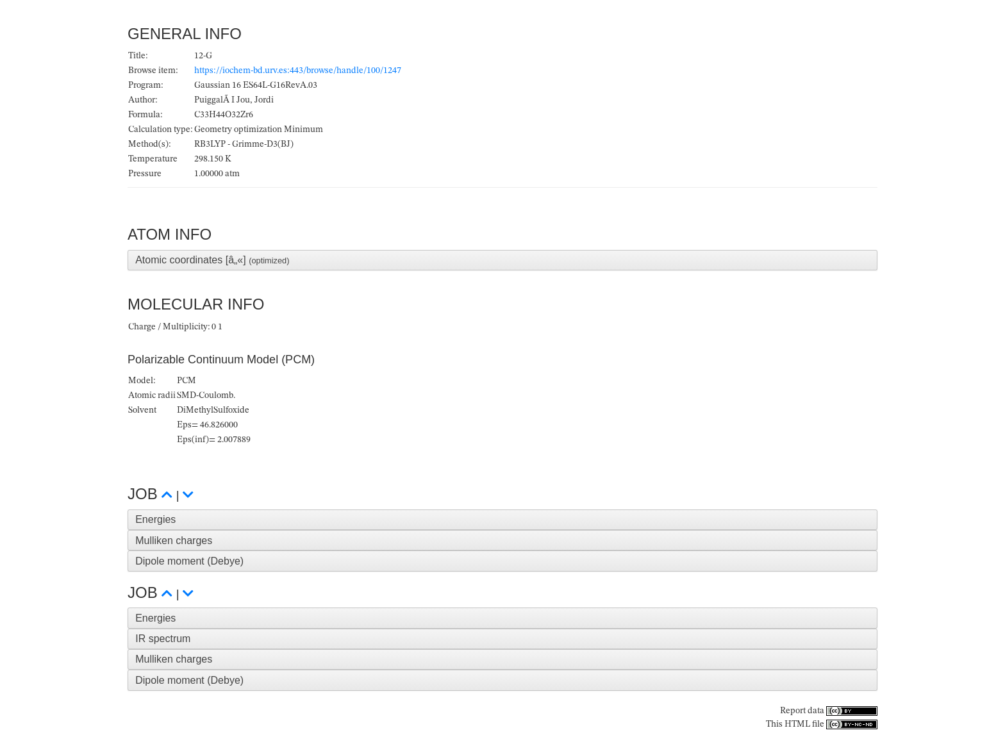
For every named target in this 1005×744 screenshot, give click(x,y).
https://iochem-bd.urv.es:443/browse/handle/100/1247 (297, 70)
